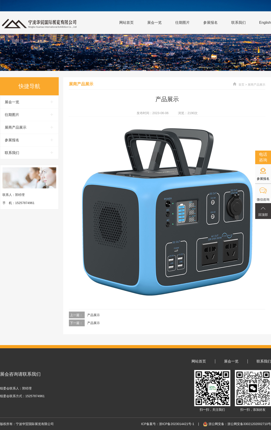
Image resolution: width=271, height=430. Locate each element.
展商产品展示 (256, 84)
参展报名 (210, 22)
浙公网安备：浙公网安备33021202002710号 (236, 424)
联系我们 (238, 22)
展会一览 (154, 22)
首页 (241, 84)
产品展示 (93, 315)
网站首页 (126, 22)
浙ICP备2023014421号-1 (176, 424)
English (265, 22)
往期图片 (182, 22)
